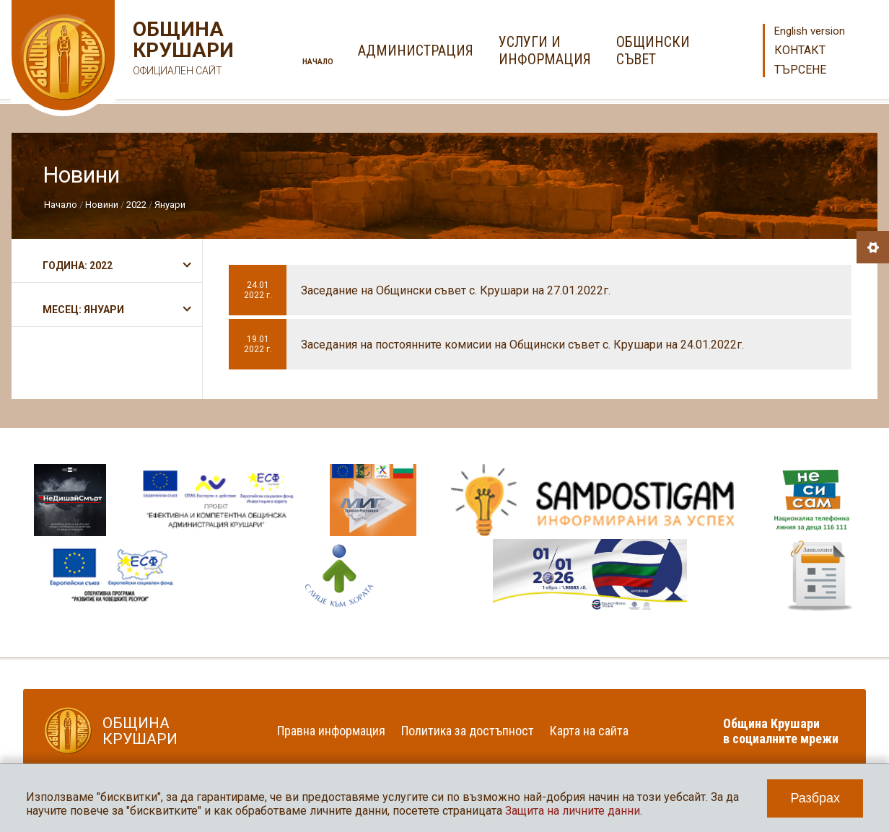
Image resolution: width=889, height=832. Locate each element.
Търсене (800, 69)
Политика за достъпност (467, 730)
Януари (169, 204)
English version (809, 31)
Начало (317, 62)
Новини (101, 204)
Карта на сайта (589, 730)
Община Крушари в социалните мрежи (780, 731)
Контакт (800, 50)
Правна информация (331, 730)
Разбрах (815, 798)
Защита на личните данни (572, 811)
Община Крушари (181, 50)
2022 (136, 204)
